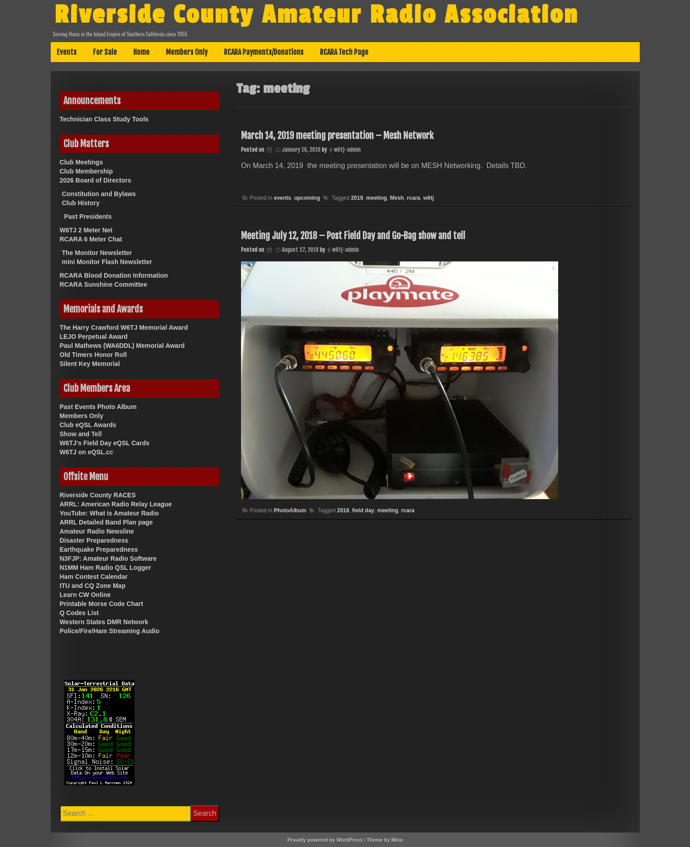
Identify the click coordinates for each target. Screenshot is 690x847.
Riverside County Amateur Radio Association (316, 15)
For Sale (105, 52)
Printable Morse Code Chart (101, 603)
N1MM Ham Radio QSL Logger (105, 567)
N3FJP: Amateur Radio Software (108, 558)
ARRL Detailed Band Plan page (106, 522)
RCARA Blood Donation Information (114, 275)
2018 (343, 510)
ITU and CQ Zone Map (92, 585)
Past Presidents (88, 216)
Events (67, 52)
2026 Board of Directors (95, 180)
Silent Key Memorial (90, 363)
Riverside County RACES (98, 495)
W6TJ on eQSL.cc (86, 452)
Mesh (397, 198)
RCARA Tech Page (344, 52)
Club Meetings (81, 162)
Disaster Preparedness (94, 540)
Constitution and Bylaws (99, 193)
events (282, 198)
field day (363, 510)
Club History (81, 203)
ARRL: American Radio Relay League (116, 504)
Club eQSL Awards (88, 424)
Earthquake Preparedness (99, 549)
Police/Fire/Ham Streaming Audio (109, 631)
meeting (376, 198)
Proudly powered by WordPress (324, 839)
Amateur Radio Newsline (97, 531)
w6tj (428, 198)
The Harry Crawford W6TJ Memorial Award (124, 327)
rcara (413, 198)
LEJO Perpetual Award (94, 336)
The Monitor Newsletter (97, 252)
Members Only (186, 52)
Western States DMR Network (104, 622)
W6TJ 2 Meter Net (86, 230)
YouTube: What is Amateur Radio (109, 513)
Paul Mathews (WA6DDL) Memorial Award (122, 345)
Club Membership (86, 171)
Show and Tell (81, 434)
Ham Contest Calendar (94, 576)
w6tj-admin (347, 149)
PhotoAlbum (290, 510)
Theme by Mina (384, 839)
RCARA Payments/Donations (264, 52)
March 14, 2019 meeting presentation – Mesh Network (337, 135)
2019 (357, 198)
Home (141, 52)
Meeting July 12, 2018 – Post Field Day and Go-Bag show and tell (353, 235)
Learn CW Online (85, 594)
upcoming (307, 198)
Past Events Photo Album (98, 406)
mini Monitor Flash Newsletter (107, 261)
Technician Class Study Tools (104, 119)
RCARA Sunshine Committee (103, 284)
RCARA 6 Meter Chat (91, 239)
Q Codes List (79, 612)
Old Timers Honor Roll (93, 354)
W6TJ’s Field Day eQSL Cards (105, 443)
